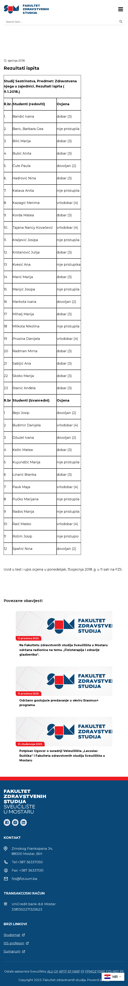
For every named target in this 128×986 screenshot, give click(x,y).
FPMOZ (91, 971)
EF (70, 971)
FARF (76, 971)
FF (82, 971)
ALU (50, 971)
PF (122, 971)
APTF (63, 971)
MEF (116, 971)
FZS (109, 971)
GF (56, 971)
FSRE (101, 971)
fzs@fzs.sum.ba (24, 879)
